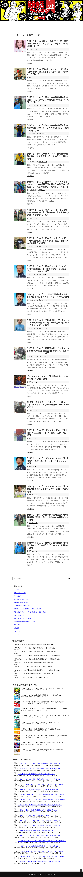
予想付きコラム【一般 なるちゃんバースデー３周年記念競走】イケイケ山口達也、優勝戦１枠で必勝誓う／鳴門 (47, 240)
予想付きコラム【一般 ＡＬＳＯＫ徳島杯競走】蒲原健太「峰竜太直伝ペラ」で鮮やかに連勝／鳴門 (48, 156)
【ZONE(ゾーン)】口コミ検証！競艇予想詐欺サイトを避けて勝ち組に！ (35, 648)
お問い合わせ (18, 631)
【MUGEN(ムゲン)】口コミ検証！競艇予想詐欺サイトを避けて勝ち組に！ (36, 651)
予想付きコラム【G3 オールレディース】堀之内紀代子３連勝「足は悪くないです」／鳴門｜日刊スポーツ (48, 43)
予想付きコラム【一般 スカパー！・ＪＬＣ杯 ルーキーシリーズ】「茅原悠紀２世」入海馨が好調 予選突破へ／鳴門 (48, 212)
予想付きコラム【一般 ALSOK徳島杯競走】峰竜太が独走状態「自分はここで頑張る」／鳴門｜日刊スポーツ (48, 128)
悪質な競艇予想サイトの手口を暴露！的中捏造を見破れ (30, 612)
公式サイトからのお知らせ (21, 605)
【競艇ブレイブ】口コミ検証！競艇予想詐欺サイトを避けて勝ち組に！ (35, 644)
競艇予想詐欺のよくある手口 (22, 618)
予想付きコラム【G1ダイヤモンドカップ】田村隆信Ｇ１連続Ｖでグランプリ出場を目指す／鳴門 (48, 489)
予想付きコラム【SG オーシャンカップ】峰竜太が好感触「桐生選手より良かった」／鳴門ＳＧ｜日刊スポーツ (48, 71)
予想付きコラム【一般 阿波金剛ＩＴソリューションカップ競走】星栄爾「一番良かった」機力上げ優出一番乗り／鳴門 (48, 322)
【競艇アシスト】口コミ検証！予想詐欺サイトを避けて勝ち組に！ (33, 662)
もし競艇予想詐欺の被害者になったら (25, 621)
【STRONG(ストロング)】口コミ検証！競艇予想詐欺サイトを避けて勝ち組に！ (37, 670)
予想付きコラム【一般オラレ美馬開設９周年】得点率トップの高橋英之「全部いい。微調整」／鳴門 (48, 545)
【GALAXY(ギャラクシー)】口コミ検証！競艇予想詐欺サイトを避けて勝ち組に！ (38, 659)
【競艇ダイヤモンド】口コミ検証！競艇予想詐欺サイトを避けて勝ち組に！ (43, 749)
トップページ (18, 589)
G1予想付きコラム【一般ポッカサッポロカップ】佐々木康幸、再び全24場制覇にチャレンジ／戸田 (48, 404)
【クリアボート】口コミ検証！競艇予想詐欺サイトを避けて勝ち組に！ (39, 769)
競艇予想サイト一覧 (20, 593)
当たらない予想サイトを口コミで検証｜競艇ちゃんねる (42, 874)
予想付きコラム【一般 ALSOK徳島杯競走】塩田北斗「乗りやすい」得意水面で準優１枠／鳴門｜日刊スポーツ (47, 99)
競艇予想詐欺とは (19, 615)
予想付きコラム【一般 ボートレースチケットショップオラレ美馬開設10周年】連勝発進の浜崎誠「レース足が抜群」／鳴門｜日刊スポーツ (48, 184)
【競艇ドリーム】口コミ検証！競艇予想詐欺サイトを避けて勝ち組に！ (35, 673)
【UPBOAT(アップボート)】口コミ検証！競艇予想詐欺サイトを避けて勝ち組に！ (38, 655)
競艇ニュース (33, 49)
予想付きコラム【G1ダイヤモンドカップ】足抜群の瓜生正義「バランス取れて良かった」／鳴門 (48, 432)
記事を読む (30, 63)
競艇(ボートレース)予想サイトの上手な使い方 (27, 609)
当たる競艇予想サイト (20, 596)
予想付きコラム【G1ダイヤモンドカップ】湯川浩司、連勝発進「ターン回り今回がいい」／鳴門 (48, 461)
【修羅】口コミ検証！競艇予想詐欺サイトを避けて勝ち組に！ (32, 677)
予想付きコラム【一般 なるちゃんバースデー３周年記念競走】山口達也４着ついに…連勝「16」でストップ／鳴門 (47, 268)
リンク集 (16, 634)
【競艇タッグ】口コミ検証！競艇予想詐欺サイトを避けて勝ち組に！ (34, 666)
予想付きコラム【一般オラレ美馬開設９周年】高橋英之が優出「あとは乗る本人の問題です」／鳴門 (48, 517)
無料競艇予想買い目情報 (21, 602)
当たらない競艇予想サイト (21, 599)
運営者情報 (17, 624)
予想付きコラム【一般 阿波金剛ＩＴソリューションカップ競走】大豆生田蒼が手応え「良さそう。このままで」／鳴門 (48, 350)
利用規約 (16, 628)
